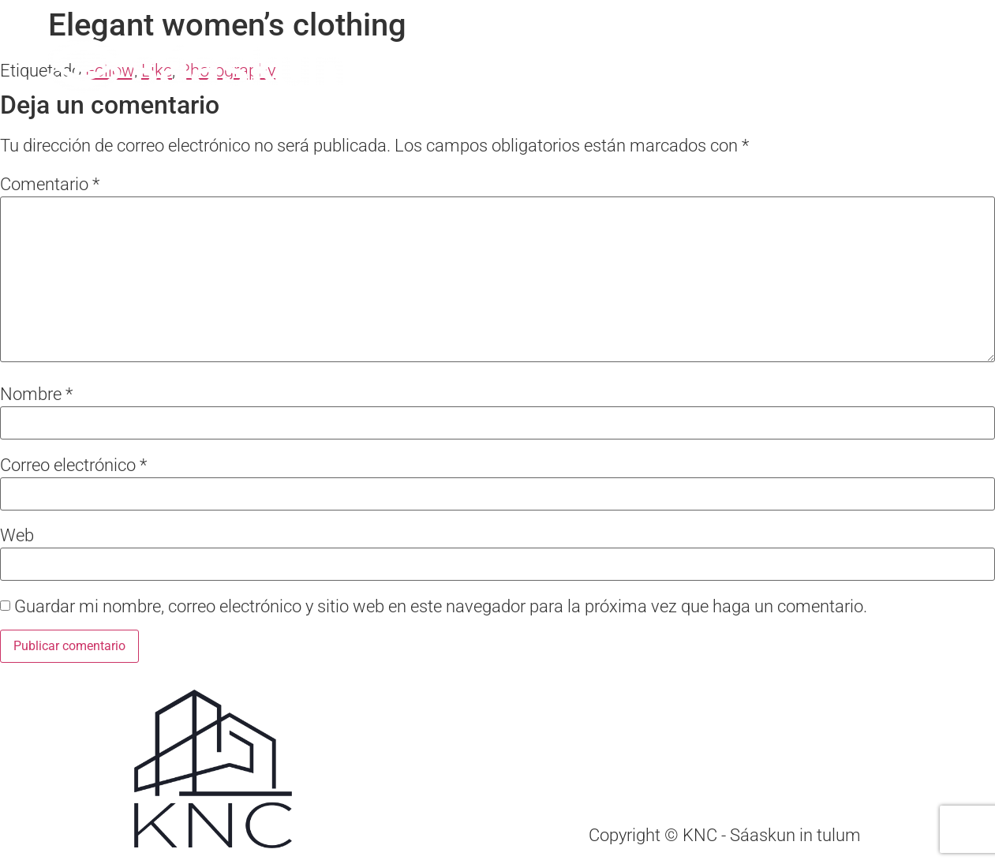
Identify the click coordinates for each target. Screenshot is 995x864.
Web (17, 535)
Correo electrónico (73, 465)
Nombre (36, 394)
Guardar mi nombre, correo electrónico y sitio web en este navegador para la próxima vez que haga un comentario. (440, 606)
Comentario (49, 184)
